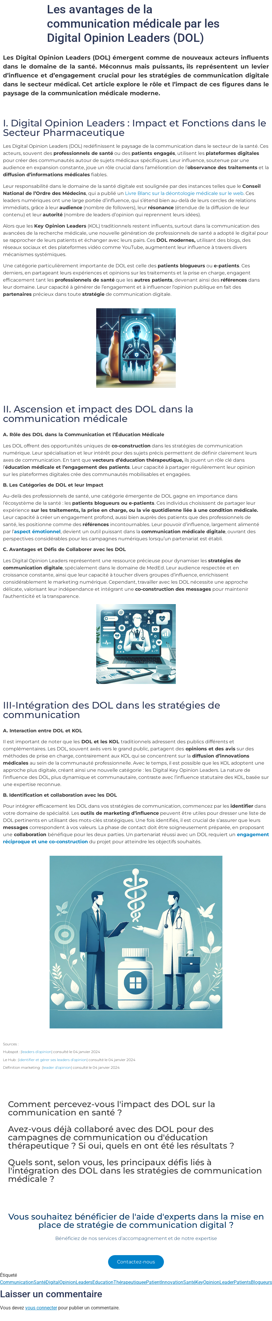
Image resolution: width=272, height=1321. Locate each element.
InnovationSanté (178, 1282)
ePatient (152, 1282)
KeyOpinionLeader (214, 1282)
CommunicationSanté (23, 1282)
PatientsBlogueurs (253, 1282)
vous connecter (41, 1308)
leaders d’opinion (36, 1052)
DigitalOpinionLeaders (69, 1282)
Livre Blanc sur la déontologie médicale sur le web (184, 193)
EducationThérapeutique (118, 1282)
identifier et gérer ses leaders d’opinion (53, 1060)
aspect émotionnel (37, 531)
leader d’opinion (57, 1067)
